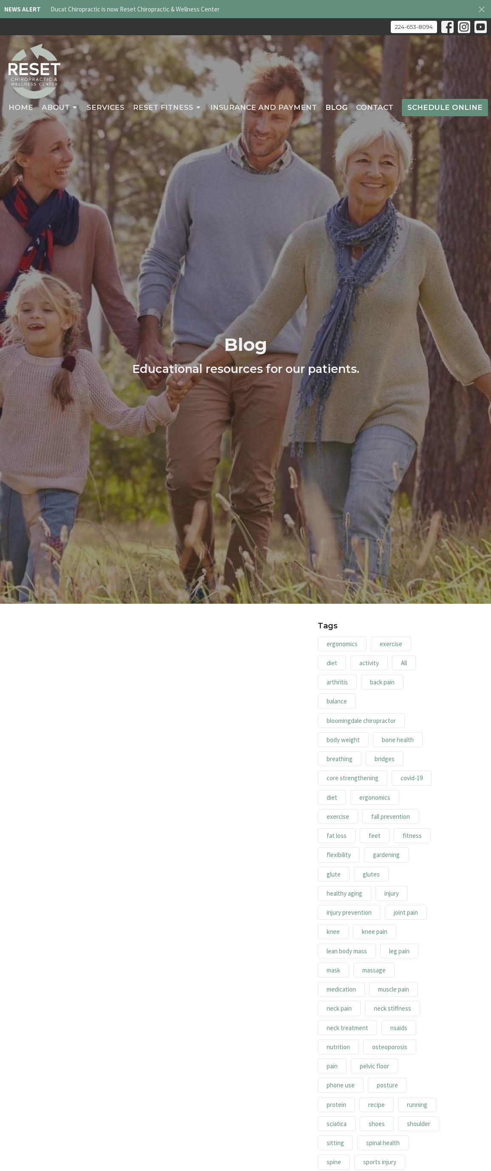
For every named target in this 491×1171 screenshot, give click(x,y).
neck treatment (347, 1028)
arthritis (337, 682)
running (417, 1105)
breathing (340, 759)
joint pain (406, 912)
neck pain (339, 1008)
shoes (377, 1124)
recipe (376, 1105)
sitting (335, 1143)
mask (333, 970)
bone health (398, 740)
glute (334, 874)
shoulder (418, 1124)
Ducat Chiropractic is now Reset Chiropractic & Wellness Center (135, 9)
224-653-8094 (414, 26)
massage (374, 970)
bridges (385, 759)
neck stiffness (392, 1008)
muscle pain (393, 989)
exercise (391, 644)
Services (105, 107)
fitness (412, 836)
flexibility (339, 855)
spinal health (383, 1143)
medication (341, 989)
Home (20, 107)
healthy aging (344, 893)
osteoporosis (389, 1047)
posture (387, 1085)
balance (337, 701)
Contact (374, 107)
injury (391, 893)
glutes (371, 874)
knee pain (374, 931)
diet (332, 663)
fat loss (337, 836)
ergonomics (342, 644)
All (404, 663)
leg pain (399, 951)
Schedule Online (445, 107)
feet (375, 836)
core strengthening (352, 778)
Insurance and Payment (263, 107)
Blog (336, 107)
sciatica (337, 1124)
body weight (343, 740)
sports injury (379, 1162)
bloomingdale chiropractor (361, 721)
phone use (341, 1085)
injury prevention (349, 912)
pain (332, 1066)
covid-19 (412, 778)
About (60, 107)
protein (336, 1105)
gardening (386, 855)
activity (369, 663)
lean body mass (347, 951)
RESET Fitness (167, 107)
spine (334, 1162)
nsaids (398, 1028)
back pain (382, 682)
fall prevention (390, 816)
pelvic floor (374, 1066)
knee (333, 931)
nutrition (338, 1047)
